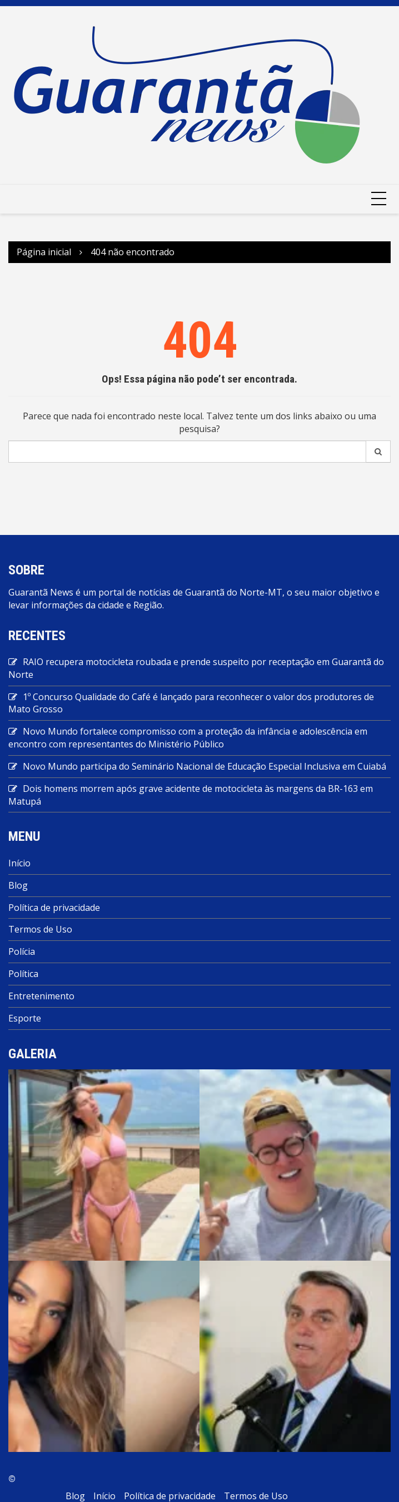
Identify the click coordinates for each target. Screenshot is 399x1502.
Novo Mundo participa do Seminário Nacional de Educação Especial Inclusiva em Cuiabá (204, 766)
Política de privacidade (54, 907)
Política (23, 974)
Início (19, 863)
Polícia (21, 951)
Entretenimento (41, 996)
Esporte (24, 1018)
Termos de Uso (40, 929)
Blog (18, 885)
